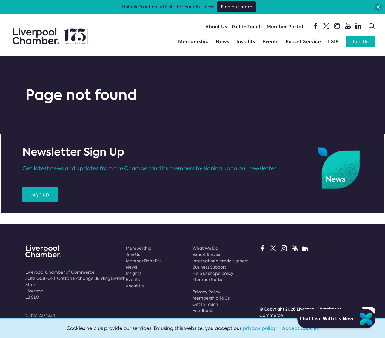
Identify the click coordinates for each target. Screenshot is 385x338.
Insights (245, 41)
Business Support (209, 267)
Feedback (202, 310)
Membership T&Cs (211, 298)
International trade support (220, 260)
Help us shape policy (212, 273)
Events (270, 41)
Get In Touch (247, 26)
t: (40, 315)
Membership (193, 41)
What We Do (205, 248)
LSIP (333, 41)
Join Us (360, 41)
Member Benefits (143, 260)
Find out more (236, 7)
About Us (216, 26)
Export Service (303, 41)
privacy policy (259, 328)
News (222, 41)
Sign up (40, 194)
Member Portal (285, 26)
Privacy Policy (206, 291)
